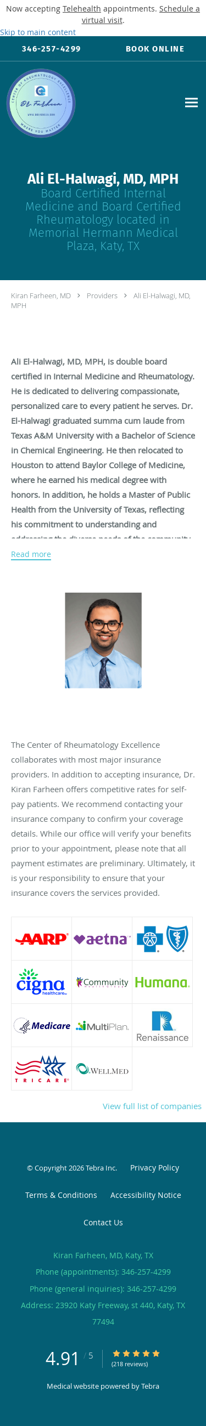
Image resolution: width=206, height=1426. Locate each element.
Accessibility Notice (145, 1195)
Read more (31, 554)
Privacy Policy (154, 1167)
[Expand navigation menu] (191, 103)
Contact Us (103, 1222)
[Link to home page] (89, 102)
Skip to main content (38, 32)
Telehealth (82, 8)
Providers (102, 295)
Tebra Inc (100, 1168)
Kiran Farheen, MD (41, 295)
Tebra (150, 1386)
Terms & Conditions (61, 1195)
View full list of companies (152, 1105)
